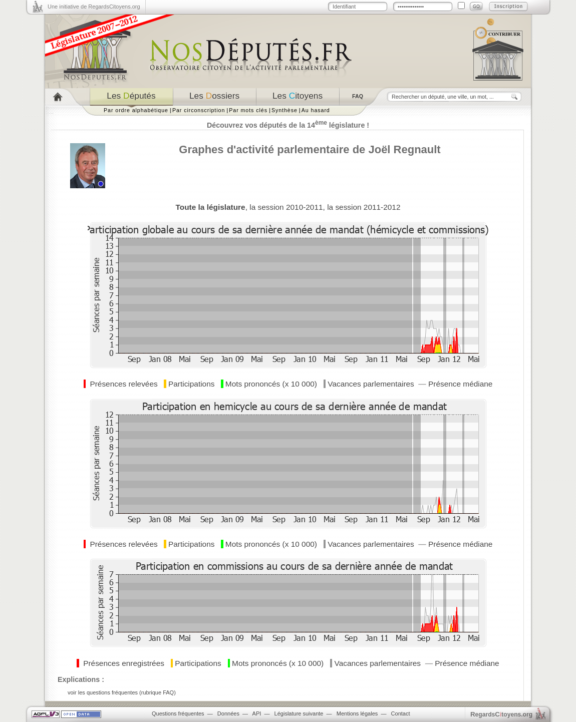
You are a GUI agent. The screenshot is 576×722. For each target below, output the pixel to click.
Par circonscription (198, 110)
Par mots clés (248, 110)
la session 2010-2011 (286, 207)
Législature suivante (299, 713)
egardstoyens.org (501, 714)
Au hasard (316, 110)
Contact (400, 713)
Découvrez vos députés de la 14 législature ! (288, 125)
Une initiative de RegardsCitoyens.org (94, 7)
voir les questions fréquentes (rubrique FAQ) (122, 692)
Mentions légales (357, 713)
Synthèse (284, 110)
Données (228, 713)
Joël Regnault (404, 149)
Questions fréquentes (178, 713)
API (256, 713)
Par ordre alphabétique (136, 110)
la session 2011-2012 (363, 207)
